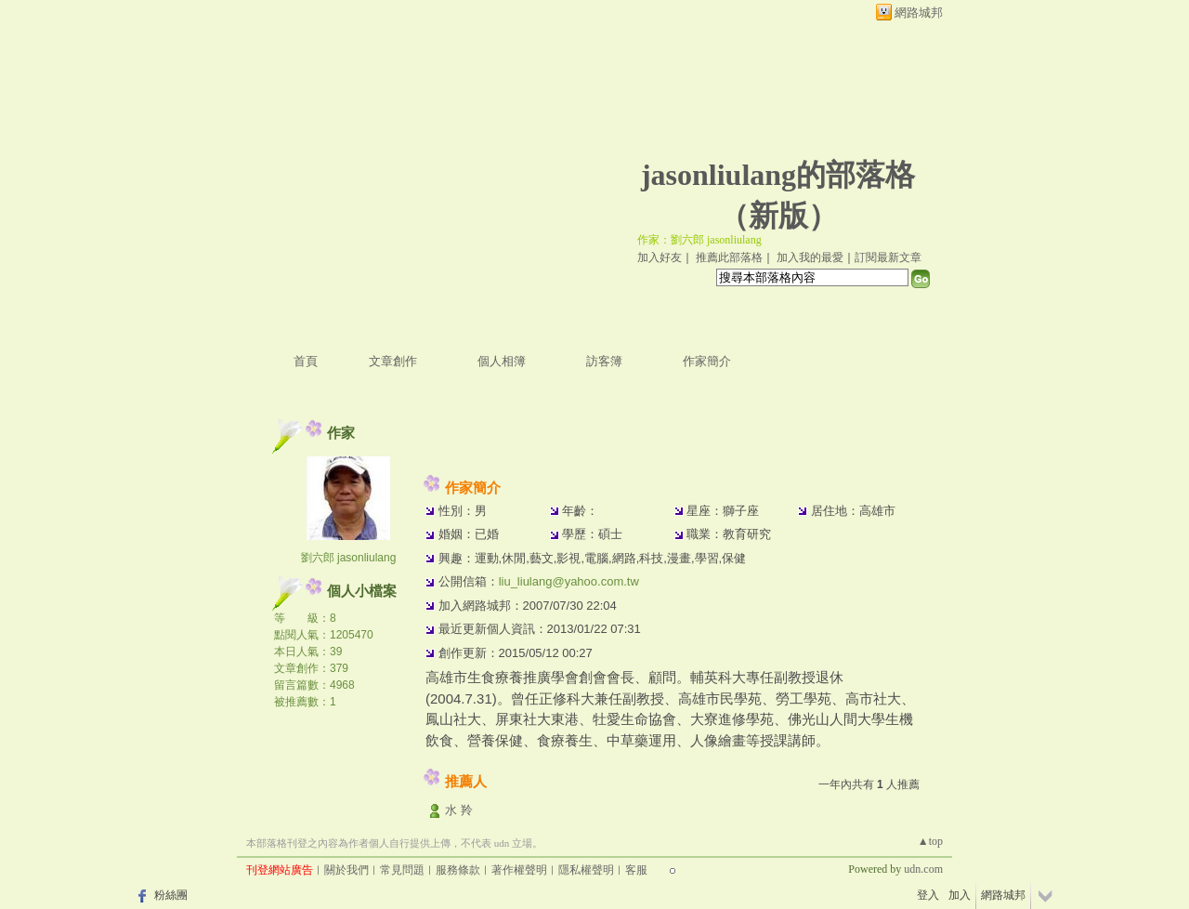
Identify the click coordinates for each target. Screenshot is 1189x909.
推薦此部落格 (729, 257)
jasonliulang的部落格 (778, 174)
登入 (928, 895)
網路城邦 (919, 13)
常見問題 (402, 869)
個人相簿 (501, 361)
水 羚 (459, 810)
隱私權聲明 (586, 869)
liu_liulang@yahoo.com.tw (569, 581)
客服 (636, 869)
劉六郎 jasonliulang (349, 557)
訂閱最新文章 (888, 257)
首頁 (306, 361)
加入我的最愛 (810, 257)
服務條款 (458, 869)
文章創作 (393, 361)
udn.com (923, 869)
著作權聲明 (519, 869)
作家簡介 (707, 361)
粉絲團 (171, 895)
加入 (959, 895)
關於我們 (346, 869)
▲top (930, 841)
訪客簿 (604, 361)
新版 (778, 215)
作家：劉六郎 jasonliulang (699, 239)
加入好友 (659, 257)
